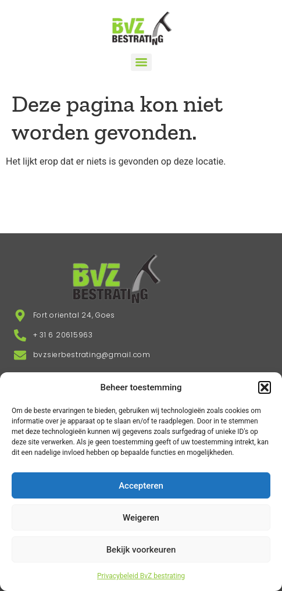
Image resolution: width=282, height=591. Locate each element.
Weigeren (141, 517)
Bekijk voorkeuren (141, 549)
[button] (264, 387)
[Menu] (141, 62)
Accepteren (141, 485)
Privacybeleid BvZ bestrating (141, 576)
